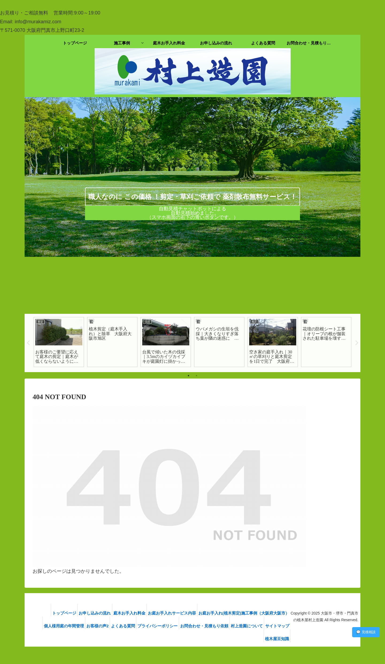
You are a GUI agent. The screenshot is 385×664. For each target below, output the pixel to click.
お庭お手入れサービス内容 (171, 613)
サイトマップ (250, 638)
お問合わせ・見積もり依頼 (230, 626)
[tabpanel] (59, 342)
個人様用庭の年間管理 (77, 626)
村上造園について (276, 626)
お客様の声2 (114, 626)
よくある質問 (142, 626)
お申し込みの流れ (88, 613)
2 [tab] (196, 375)
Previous (28, 343)
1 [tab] (188, 375)
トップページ (54, 613)
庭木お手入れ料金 (125, 613)
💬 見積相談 (366, 632)
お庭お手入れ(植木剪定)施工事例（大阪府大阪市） (246, 613)
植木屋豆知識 (279, 638)
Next (356, 343)
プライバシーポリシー (180, 626)
